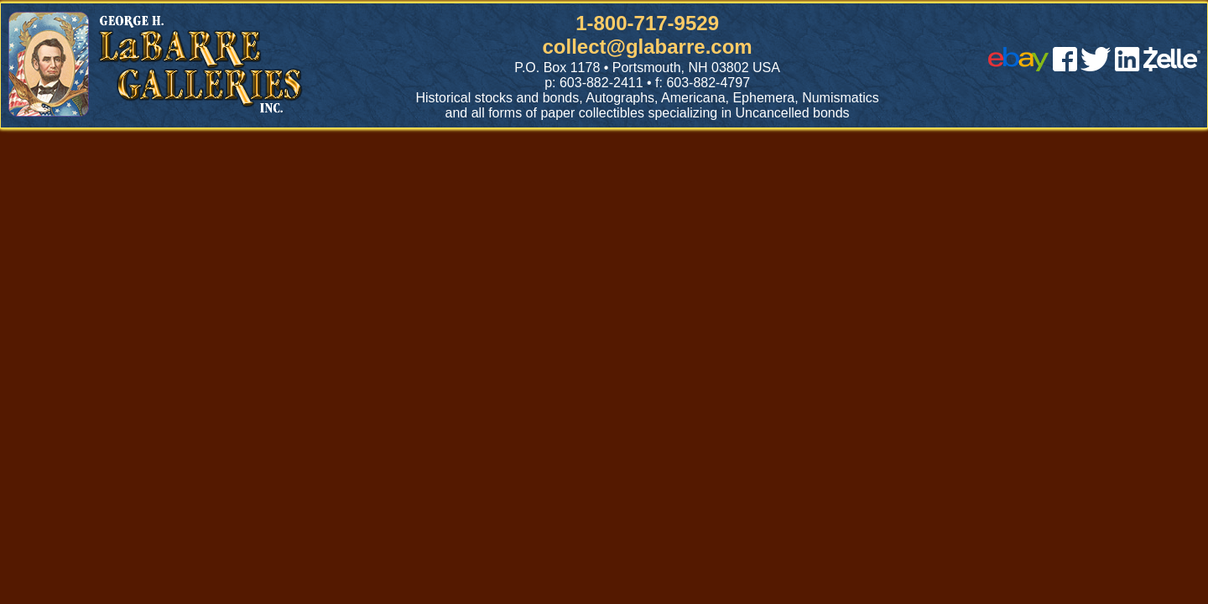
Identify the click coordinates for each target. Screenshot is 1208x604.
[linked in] (1127, 67)
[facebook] (1065, 67)
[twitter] (1095, 67)
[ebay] (1018, 67)
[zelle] (1171, 67)
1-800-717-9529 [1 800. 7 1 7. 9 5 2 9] (647, 23)
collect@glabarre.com (647, 46)
